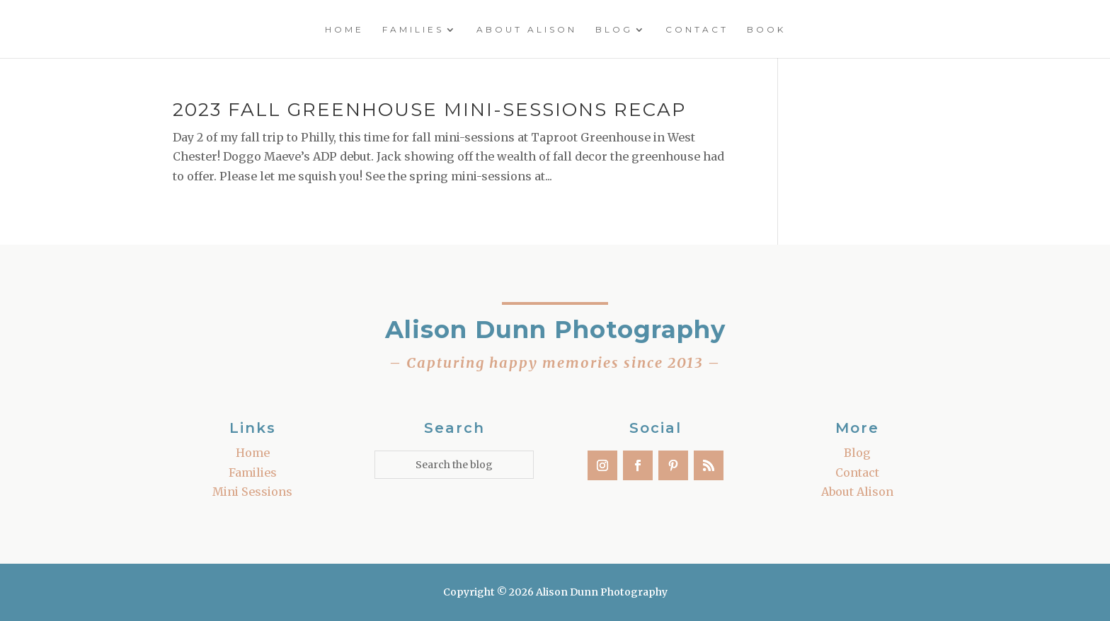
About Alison (526, 30)
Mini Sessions (252, 491)
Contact (696, 30)
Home (344, 30)
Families (413, 30)
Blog (614, 30)
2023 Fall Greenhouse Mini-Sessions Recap (429, 109)
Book (766, 30)
